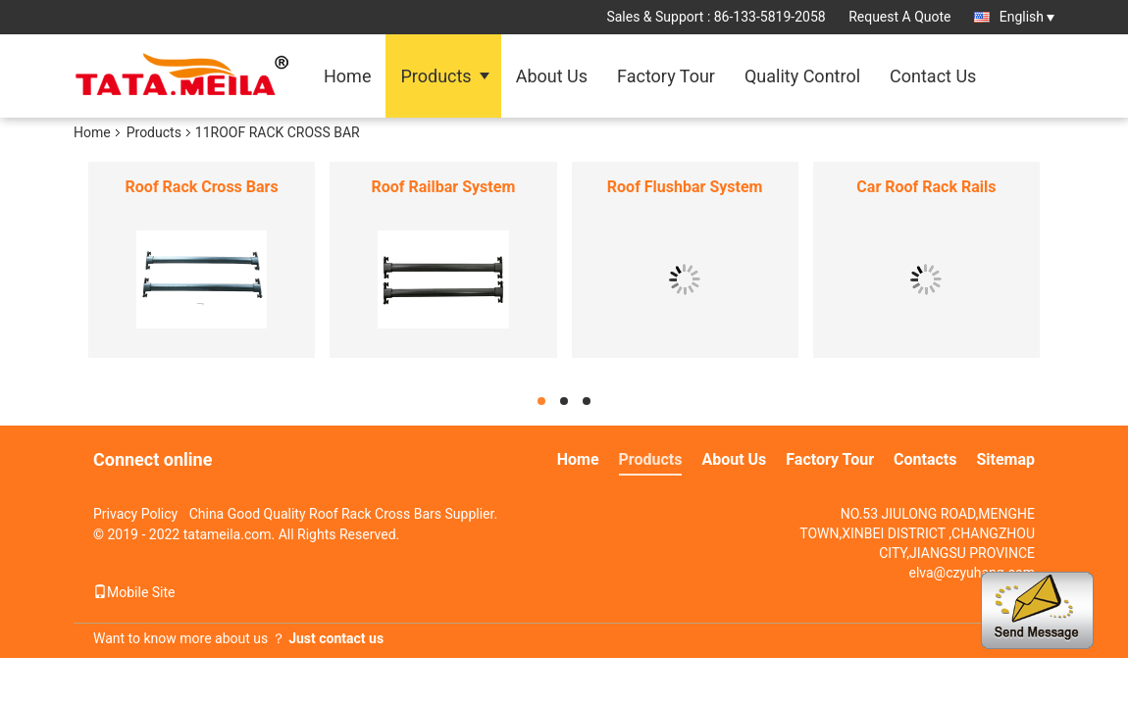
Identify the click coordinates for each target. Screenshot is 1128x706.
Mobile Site (134, 592)
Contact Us (933, 76)
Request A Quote (899, 17)
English (1027, 17)
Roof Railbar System (444, 186)
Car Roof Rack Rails (926, 186)
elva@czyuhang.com (971, 572)
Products (435, 76)
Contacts (925, 459)
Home (347, 76)
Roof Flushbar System (685, 186)
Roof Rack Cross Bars (202, 186)
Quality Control (802, 76)
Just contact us (336, 638)
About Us (552, 76)
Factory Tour (666, 76)
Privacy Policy (135, 514)
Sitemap (1005, 459)
